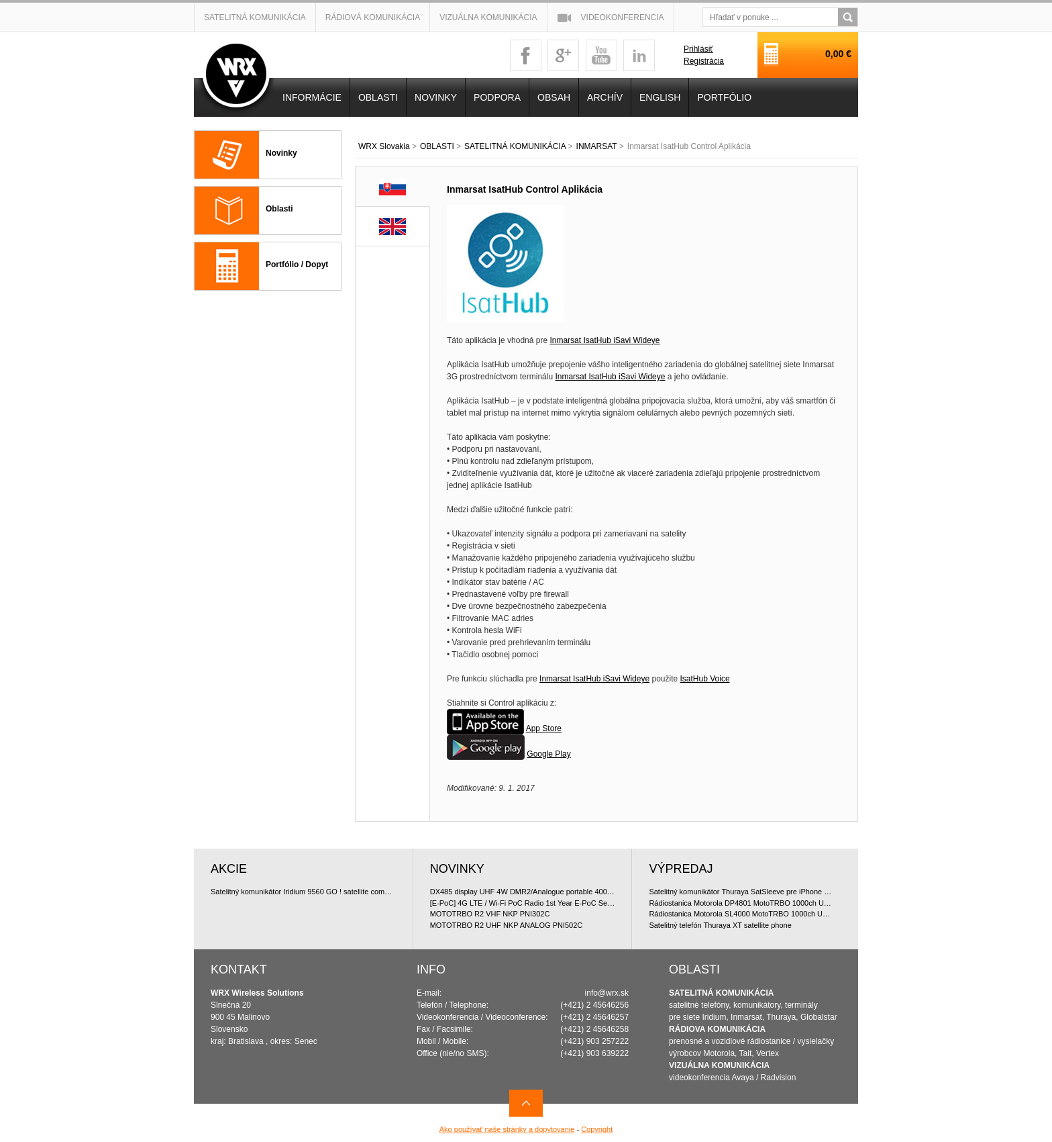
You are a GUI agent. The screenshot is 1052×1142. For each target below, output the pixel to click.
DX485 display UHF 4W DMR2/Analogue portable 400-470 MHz (522, 892)
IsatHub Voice (705, 678)
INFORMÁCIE (311, 97)
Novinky (281, 153)
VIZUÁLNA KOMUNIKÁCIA (719, 1065)
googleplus (563, 55)
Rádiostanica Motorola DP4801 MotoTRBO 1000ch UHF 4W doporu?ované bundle (742, 903)
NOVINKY (436, 97)
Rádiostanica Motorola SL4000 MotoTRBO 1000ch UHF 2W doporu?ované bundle (742, 914)
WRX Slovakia (384, 146)
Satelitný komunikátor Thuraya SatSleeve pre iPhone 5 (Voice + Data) (742, 892)
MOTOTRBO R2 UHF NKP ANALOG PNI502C (506, 925)
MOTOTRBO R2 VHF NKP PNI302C (490, 914)
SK (393, 187)
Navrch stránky (526, 1103)
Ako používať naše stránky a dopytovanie (507, 1129)
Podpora (497, 97)
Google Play (548, 754)
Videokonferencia (622, 17)
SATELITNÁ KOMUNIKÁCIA (515, 146)
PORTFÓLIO (724, 97)
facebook (525, 55)
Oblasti (279, 208)
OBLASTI (437, 146)
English (659, 97)
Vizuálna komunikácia (488, 17)
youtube (601, 55)
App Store (544, 728)
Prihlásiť (698, 49)
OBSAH (553, 97)
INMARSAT (596, 146)
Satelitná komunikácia (255, 17)
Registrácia (704, 61)
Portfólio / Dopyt (297, 264)
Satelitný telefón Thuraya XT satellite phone (720, 925)
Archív (605, 97)
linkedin (639, 55)
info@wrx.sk (607, 993)
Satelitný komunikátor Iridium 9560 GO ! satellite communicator (303, 892)
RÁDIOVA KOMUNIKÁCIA (717, 1029)
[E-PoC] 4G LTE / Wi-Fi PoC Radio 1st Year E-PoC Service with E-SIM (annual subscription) (522, 903)
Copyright (597, 1129)
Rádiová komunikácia (372, 17)
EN (392, 226)
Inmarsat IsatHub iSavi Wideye (604, 340)
